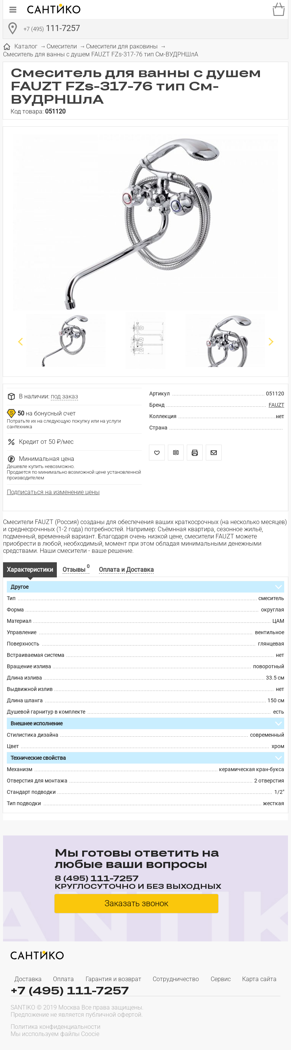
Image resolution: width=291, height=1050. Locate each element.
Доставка (28, 979)
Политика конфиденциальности (55, 1026)
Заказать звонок (136, 903)
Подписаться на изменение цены (53, 492)
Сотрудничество (176, 979)
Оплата (63, 979)
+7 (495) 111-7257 (70, 990)
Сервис (221, 979)
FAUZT (276, 405)
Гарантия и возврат (113, 979)
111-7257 (51, 29)
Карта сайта (259, 979)
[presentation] (231, 1029)
